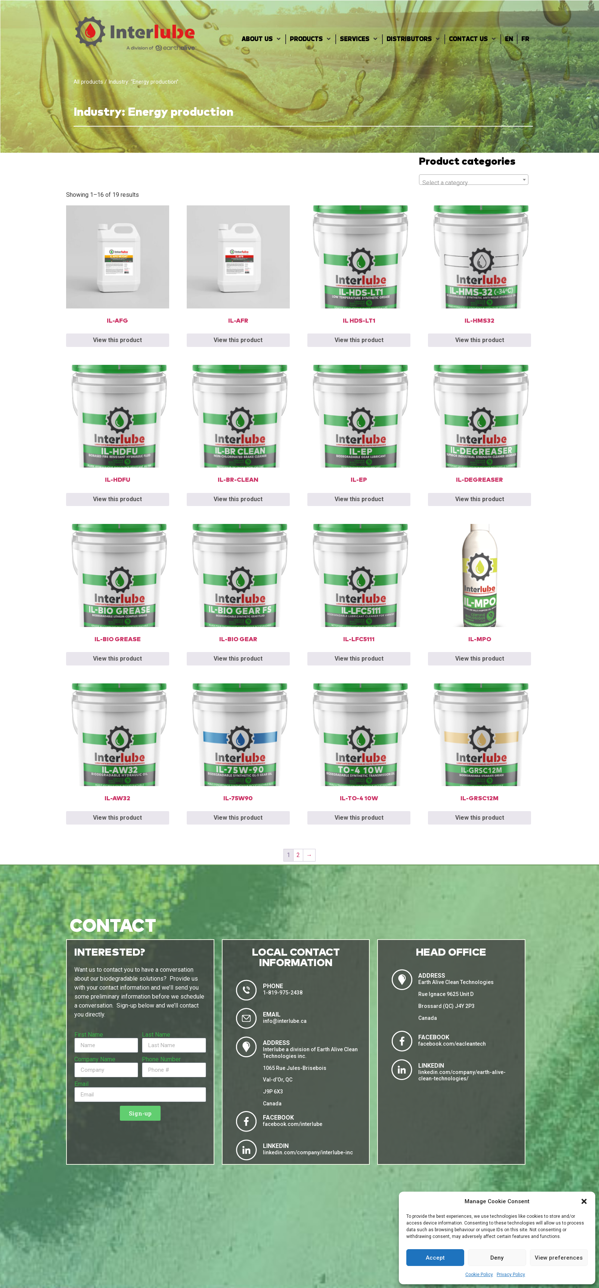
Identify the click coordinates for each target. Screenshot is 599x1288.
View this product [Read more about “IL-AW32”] (117, 817)
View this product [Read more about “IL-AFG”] (117, 340)
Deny (496, 1257)
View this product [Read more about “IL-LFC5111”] (359, 658)
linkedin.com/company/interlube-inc (308, 1152)
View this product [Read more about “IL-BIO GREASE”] (117, 658)
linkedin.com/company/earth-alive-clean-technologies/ (462, 1075)
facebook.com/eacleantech (452, 1044)
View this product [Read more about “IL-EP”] (359, 499)
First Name (88, 1035)
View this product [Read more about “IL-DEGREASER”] (479, 499)
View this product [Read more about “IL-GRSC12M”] (479, 817)
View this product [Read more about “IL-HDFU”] (117, 499)
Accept (435, 1257)
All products (88, 81)
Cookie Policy (479, 1274)
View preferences (559, 1257)
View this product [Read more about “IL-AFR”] (238, 340)
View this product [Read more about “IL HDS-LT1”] (359, 340)
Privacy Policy (511, 1274)
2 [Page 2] (298, 855)
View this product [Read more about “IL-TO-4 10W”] (359, 817)
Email (81, 1084)
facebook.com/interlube (292, 1124)
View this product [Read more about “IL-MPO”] (479, 658)
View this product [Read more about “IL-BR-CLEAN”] (238, 499)
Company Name (94, 1059)
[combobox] (473, 179)
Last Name (156, 1035)
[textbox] (473, 183)
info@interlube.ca (285, 1021)
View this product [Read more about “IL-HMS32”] (479, 340)
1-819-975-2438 (282, 993)
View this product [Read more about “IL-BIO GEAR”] (238, 658)
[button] (584, 1201)
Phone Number (161, 1059)
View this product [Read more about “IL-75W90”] (238, 817)
